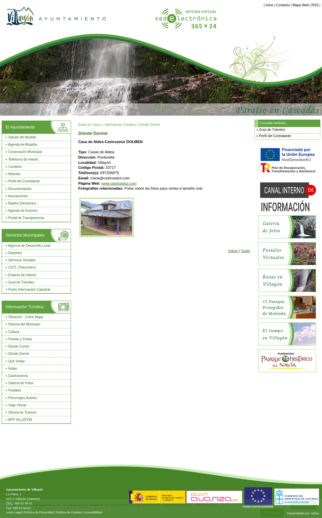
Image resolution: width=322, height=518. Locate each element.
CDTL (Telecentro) (22, 267)
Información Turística (24, 307)
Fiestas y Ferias (20, 339)
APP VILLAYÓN (20, 420)
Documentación (20, 189)
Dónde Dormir (18, 353)
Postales (14, 390)
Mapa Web (301, 5)
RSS (314, 5)
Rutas (12, 368)
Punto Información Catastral (29, 289)
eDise (315, 513)
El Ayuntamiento (20, 127)
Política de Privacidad (39, 512)
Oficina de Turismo (22, 412)
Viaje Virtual (17, 405)
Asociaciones (18, 196)
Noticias (14, 174)
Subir (245, 251)
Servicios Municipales (25, 235)
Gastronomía (18, 376)
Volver (233, 251)
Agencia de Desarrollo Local (29, 245)
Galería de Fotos (20, 383)
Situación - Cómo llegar (25, 317)
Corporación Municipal (25, 152)
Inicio (269, 5)
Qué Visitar (16, 361)
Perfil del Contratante (24, 181)
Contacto (283, 5)
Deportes (15, 253)
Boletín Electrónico (22, 203)
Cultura (13, 332)
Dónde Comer (18, 346)
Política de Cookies (69, 512)
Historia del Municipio (24, 324)
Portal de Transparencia (26, 218)
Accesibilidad (93, 512)
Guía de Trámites (21, 282)
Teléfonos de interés (23, 159)
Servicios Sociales (22, 260)
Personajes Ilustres (22, 398)
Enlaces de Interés (22, 275)
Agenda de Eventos (22, 210)
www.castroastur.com (118, 183)
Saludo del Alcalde (22, 137)
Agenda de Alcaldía (22, 144)
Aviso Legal (13, 512)
